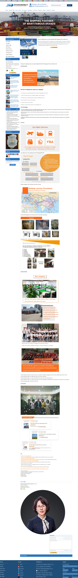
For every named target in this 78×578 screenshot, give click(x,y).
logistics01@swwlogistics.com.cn (40, 6)
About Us (40, 10)
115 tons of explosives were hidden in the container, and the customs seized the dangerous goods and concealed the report (13, 113)
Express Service (9, 48)
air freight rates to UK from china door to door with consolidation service (14, 88)
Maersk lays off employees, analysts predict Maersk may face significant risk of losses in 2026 (13, 129)
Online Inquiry (2, 570)
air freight (24, 481)
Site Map (1, 566)
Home (7, 10)
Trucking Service (9, 52)
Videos (53, 10)
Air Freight (8, 43)
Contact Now (12, 72)
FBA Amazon (2, 568)
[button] (6, 24)
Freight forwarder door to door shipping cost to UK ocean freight (14, 92)
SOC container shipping (10, 56)
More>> (17, 109)
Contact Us (48, 10)
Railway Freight (8, 45)
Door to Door (18, 10)
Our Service (24, 10)
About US (2, 564)
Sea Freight (8, 41)
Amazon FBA (12, 10)
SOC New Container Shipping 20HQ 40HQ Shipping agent (12, 114)
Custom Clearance (9, 54)
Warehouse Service (9, 50)
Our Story (35, 10)
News (44, 10)
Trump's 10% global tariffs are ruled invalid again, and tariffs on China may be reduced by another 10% (13, 125)
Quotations (30, 10)
